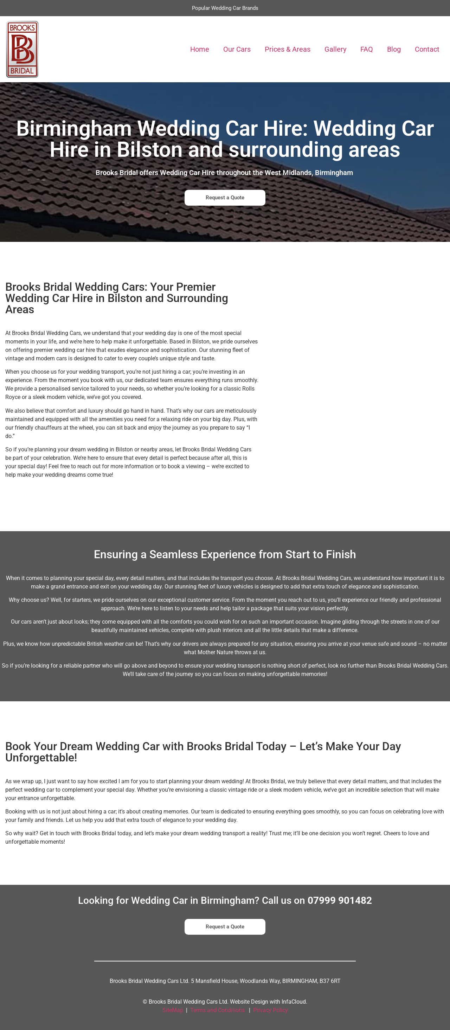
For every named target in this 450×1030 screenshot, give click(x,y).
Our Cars (237, 49)
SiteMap (172, 1010)
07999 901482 (340, 900)
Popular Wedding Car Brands (225, 8)
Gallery (335, 49)
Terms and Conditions (217, 1010)
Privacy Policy (270, 1010)
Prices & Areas (287, 49)
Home (199, 49)
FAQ (366, 49)
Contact (427, 49)
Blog (394, 49)
